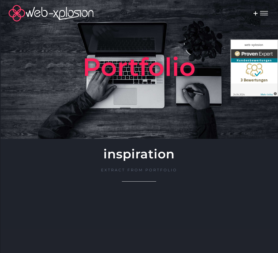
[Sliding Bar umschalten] (255, 13)
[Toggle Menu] (264, 13)
